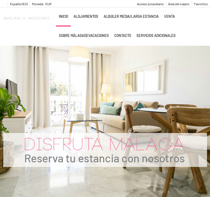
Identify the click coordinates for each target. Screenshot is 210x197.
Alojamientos (86, 16)
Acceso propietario (150, 4)
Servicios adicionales (156, 35)
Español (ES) (19, 4)
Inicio (63, 16)
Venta (169, 16)
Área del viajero (178, 4)
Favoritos (201, 4)
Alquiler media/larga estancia (131, 16)
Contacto (122, 35)
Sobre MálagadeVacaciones (84, 35)
